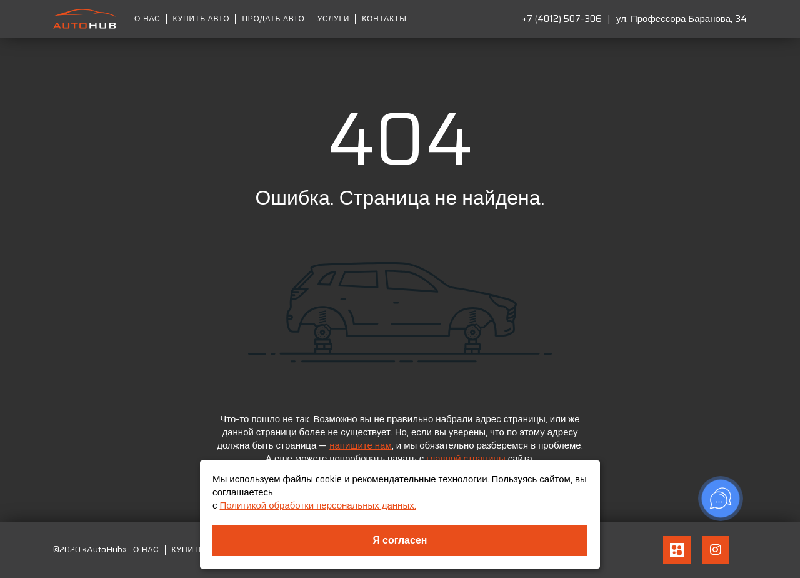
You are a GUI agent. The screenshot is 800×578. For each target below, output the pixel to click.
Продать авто (273, 19)
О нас (147, 19)
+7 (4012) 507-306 (562, 18)
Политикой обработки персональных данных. (318, 505)
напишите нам (360, 445)
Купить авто (201, 19)
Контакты (384, 19)
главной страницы (465, 458)
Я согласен (400, 540)
